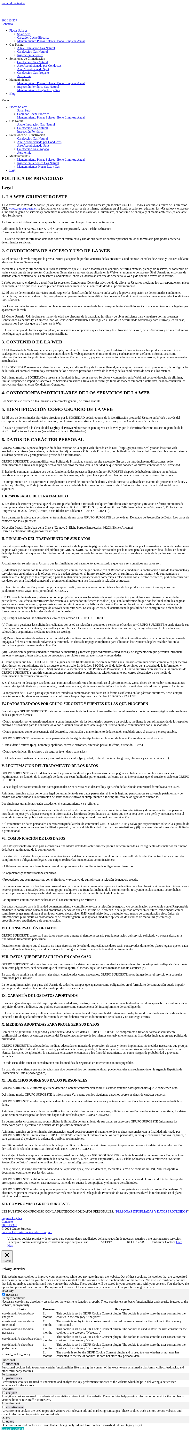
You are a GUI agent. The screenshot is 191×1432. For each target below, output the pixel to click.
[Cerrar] (7, 1256)
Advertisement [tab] (11, 1403)
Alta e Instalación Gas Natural (36, 48)
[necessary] (3, 1294)
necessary (12, 1294)
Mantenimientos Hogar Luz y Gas (38, 90)
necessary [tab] (8, 1290)
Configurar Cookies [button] (163, 1242)
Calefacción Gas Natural (32, 51)
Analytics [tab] (7, 1388)
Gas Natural (16, 44)
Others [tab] (6, 1417)
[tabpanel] (95, 1329)
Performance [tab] (10, 1374)
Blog (12, 93)
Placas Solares (18, 30)
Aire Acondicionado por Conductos (39, 65)
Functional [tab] (8, 1360)
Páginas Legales (12, 1218)
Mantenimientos (19, 79)
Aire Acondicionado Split (33, 69)
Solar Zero (23, 34)
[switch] (3, 1363)
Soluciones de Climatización (27, 58)
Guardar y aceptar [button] (13, 1428)
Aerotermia (24, 76)
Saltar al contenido (13, 3)
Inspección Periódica (30, 55)
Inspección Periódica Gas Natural (38, 86)
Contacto (7, 1221)
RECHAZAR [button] (135, 1242)
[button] (95, 100)
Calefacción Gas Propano (33, 72)
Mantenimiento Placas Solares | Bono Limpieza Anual (51, 41)
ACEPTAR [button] (108, 1242)
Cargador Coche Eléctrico (33, 37)
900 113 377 (9, 20)
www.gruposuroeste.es (22, 208)
